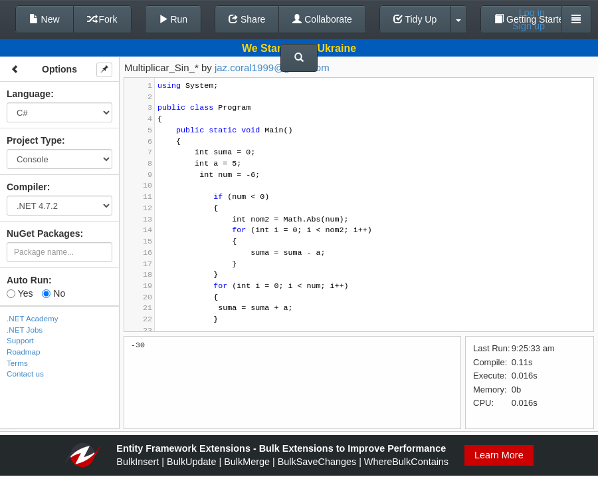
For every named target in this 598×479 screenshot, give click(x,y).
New (44, 19)
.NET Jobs (25, 329)
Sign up (528, 26)
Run (173, 19)
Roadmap (24, 351)
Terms (17, 363)
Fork (102, 19)
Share (247, 19)
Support (20, 340)
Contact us (25, 373)
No (53, 293)
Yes (20, 293)
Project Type (34, 140)
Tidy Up (415, 19)
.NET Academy (32, 318)
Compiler (27, 187)
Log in (532, 12)
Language (28, 93)
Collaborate (322, 19)
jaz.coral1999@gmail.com (272, 67)
